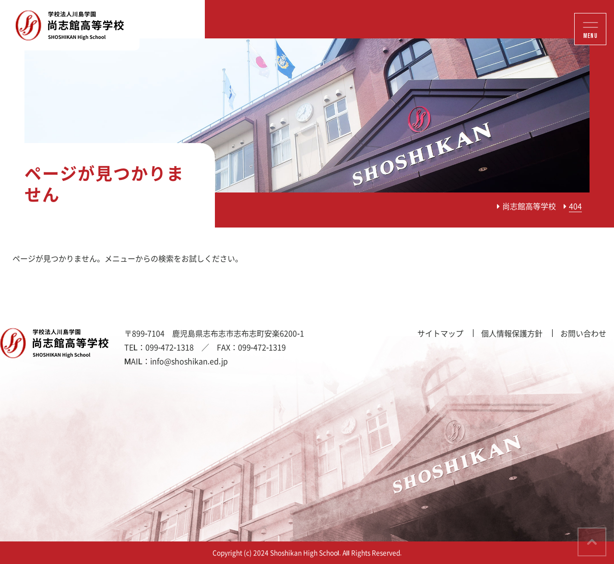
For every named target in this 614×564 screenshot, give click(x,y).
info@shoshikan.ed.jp (189, 361)
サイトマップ (440, 333)
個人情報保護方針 (512, 333)
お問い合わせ (583, 333)
